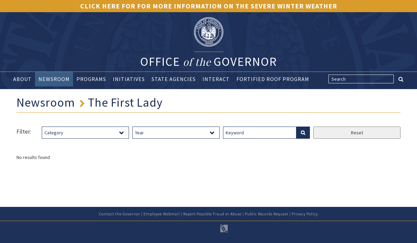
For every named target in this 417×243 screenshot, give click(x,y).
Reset (357, 133)
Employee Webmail (161, 213)
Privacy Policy (305, 213)
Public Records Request (266, 213)
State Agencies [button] (174, 79)
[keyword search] (259, 132)
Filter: (24, 131)
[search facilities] (303, 132)
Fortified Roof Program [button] (272, 79)
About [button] (22, 79)
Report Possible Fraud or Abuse (212, 213)
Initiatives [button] (129, 79)
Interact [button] (216, 79)
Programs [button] (91, 79)
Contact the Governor (119, 213)
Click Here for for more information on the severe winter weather (208, 6)
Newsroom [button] (54, 79)
